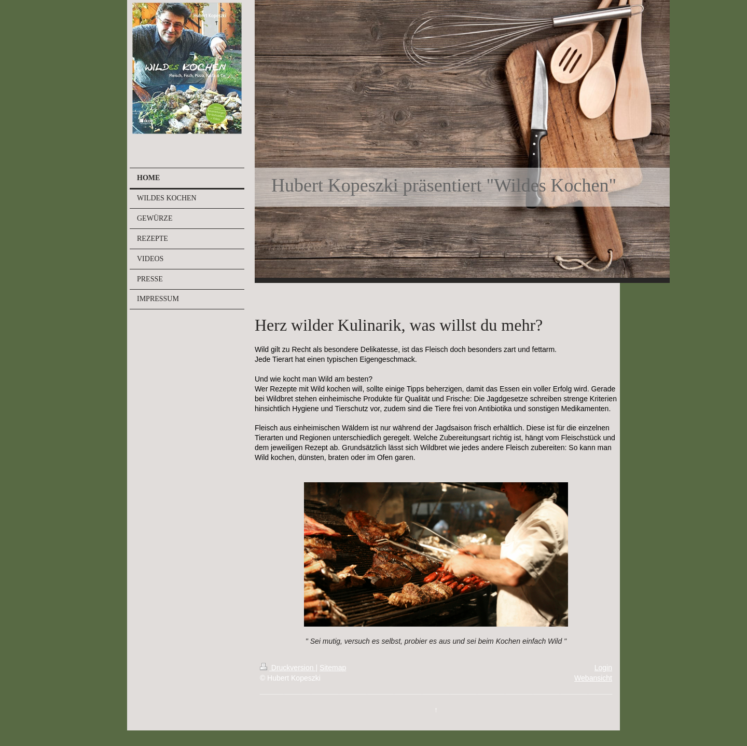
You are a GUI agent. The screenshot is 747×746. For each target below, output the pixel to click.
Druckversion (287, 667)
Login (603, 667)
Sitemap (333, 667)
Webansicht (593, 678)
